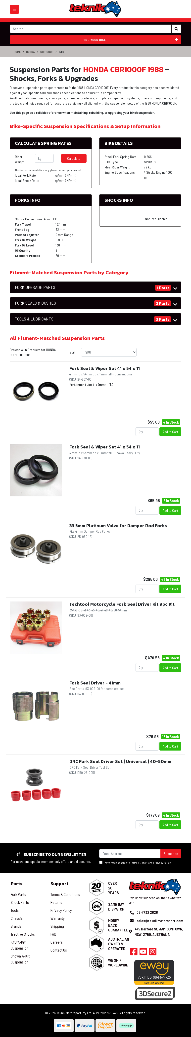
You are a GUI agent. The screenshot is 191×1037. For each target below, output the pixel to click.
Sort (72, 352)
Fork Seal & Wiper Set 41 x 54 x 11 (104, 368)
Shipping (57, 926)
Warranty (57, 918)
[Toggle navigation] (14, 9)
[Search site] (176, 28)
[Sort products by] (109, 352)
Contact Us (58, 950)
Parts (16, 883)
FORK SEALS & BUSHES (35, 303)
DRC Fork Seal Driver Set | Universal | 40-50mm (120, 761)
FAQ (53, 934)
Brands (16, 926)
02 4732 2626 (147, 912)
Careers (56, 942)
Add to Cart (170, 432)
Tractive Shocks (23, 934)
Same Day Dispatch (116, 906)
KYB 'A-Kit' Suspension (19, 945)
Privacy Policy (163, 862)
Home (17, 51)
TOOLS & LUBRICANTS (34, 318)
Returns (56, 902)
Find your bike (130, 39)
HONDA (30, 51)
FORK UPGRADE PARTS (35, 287)
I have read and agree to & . (135, 862)
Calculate (73, 158)
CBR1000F (46, 51)
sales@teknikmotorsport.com (160, 920)
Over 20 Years (113, 888)
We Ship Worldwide (118, 962)
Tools (15, 910)
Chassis (17, 918)
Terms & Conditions (141, 862)
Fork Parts (18, 894)
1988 (61, 51)
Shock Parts (20, 902)
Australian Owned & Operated (118, 944)
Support (59, 883)
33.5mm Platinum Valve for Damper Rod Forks (118, 525)
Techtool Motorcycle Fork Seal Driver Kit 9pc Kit (122, 604)
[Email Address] (130, 853)
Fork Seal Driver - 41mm (95, 682)
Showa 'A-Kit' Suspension (20, 959)
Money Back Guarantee (118, 925)
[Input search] (91, 28)
